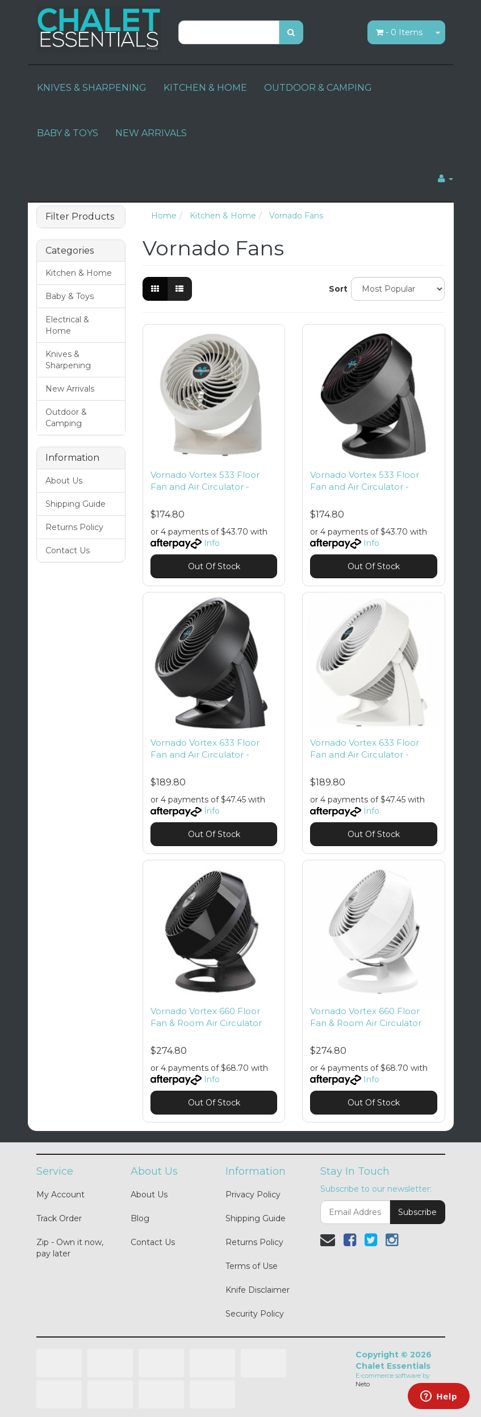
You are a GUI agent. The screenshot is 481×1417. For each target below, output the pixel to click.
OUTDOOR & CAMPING (318, 87)
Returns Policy (74, 527)
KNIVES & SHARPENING (92, 87)
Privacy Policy (253, 1194)
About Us (63, 481)
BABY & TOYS (67, 133)
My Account (60, 1194)
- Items (399, 32)
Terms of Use (251, 1266)
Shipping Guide (75, 504)
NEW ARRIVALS (151, 133)
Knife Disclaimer (257, 1290)
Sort (335, 289)
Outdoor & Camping (66, 417)
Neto (362, 1384)
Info (212, 543)
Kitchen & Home (78, 273)
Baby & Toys (69, 296)
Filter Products (79, 217)
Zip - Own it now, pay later (69, 1248)
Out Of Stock (214, 566)
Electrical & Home (67, 325)
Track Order (59, 1218)
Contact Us (67, 550)
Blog (140, 1218)
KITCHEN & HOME (205, 87)
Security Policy (254, 1314)
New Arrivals (69, 389)
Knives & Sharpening (68, 360)
